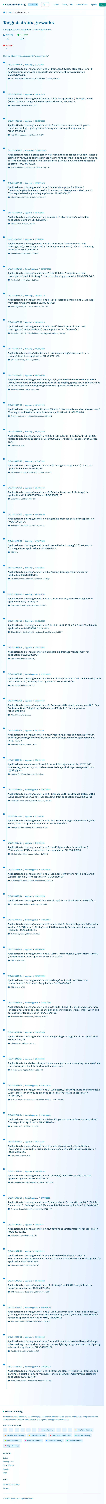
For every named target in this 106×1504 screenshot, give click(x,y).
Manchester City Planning (60, 1435)
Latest (56, 4)
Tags (102, 4)
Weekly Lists (67, 4)
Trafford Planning (74, 1440)
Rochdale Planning (12, 1440)
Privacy (6, 1488)
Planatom (13, 1498)
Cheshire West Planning (14, 1435)
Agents (94, 4)
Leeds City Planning (37, 1435)
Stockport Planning (33, 1440)
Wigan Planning (11, 1446)
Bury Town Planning (83, 1430)
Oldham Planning (15, 4)
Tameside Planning (54, 1440)
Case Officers (82, 4)
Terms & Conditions (11, 1484)
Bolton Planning (46, 1430)
